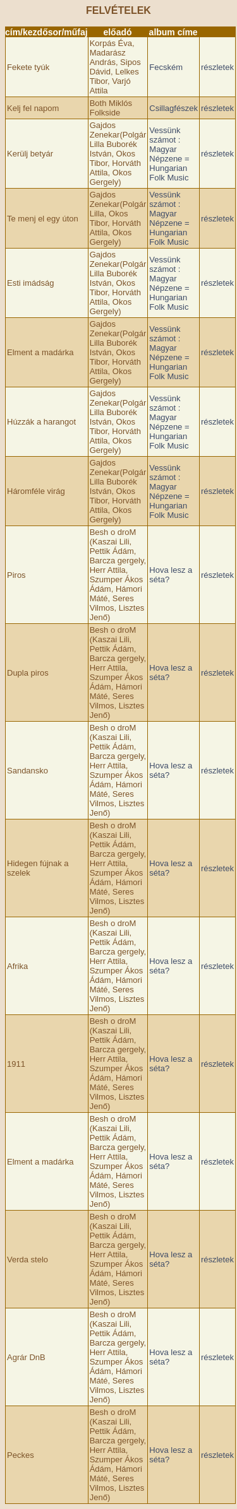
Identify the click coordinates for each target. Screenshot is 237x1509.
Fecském (166, 67)
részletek (217, 67)
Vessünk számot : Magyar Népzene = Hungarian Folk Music (169, 154)
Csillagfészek (173, 108)
